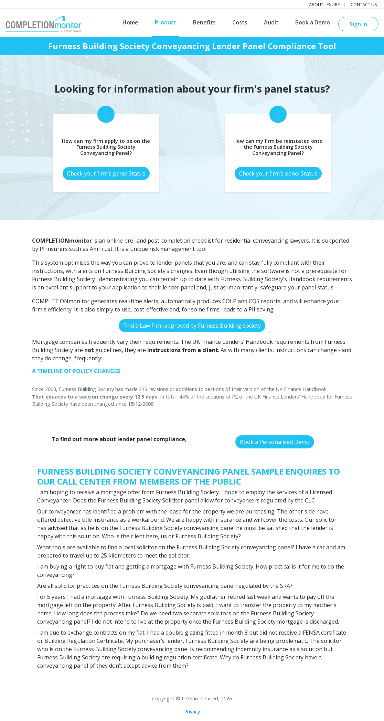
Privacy (192, 711)
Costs (239, 22)
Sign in (358, 24)
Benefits (204, 22)
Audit (271, 22)
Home (130, 22)
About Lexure (324, 4)
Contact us (364, 4)
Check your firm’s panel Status (106, 173)
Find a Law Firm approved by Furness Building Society (192, 325)
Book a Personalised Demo (275, 442)
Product (166, 22)
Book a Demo (312, 22)
